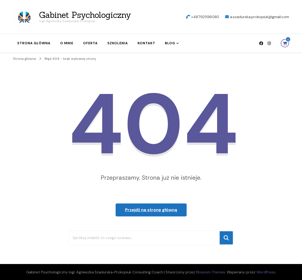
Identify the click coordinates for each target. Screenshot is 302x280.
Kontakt (146, 43)
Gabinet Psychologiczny (85, 15)
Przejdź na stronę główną (151, 210)
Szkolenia (117, 43)
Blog (170, 43)
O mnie (66, 43)
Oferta (90, 43)
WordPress (265, 272)
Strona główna (33, 43)
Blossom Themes (210, 272)
